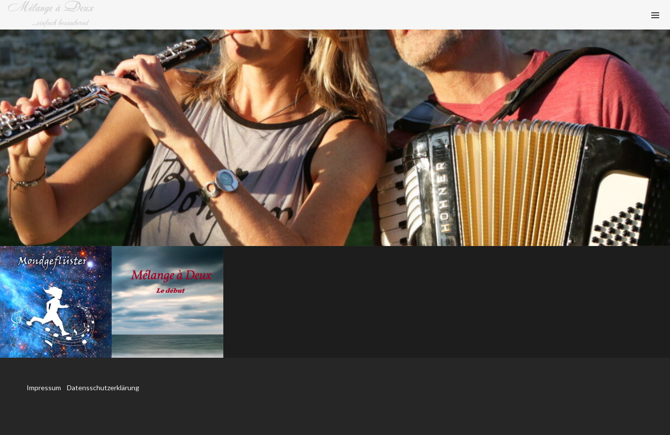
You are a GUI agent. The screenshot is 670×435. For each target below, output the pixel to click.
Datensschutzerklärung (103, 387)
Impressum (44, 387)
